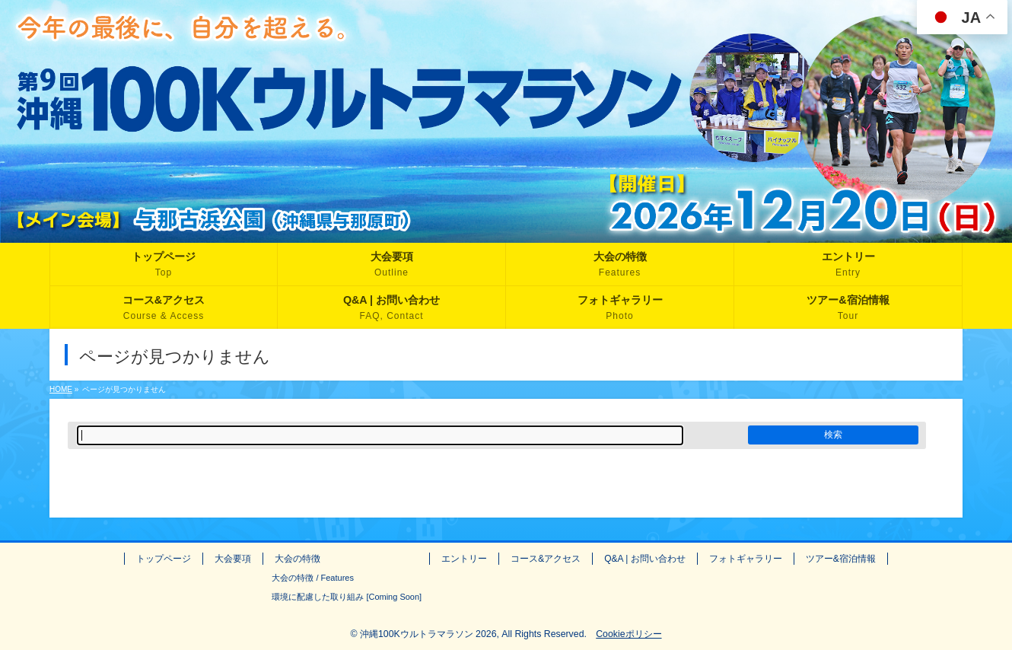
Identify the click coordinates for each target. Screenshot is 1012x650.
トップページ (163, 558)
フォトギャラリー (745, 558)
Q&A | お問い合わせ (644, 558)
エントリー (464, 558)
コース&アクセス (546, 558)
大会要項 (233, 558)
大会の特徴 (297, 558)
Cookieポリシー (628, 634)
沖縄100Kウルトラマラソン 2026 (428, 634)
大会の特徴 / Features (313, 577)
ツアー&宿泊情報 (841, 558)
